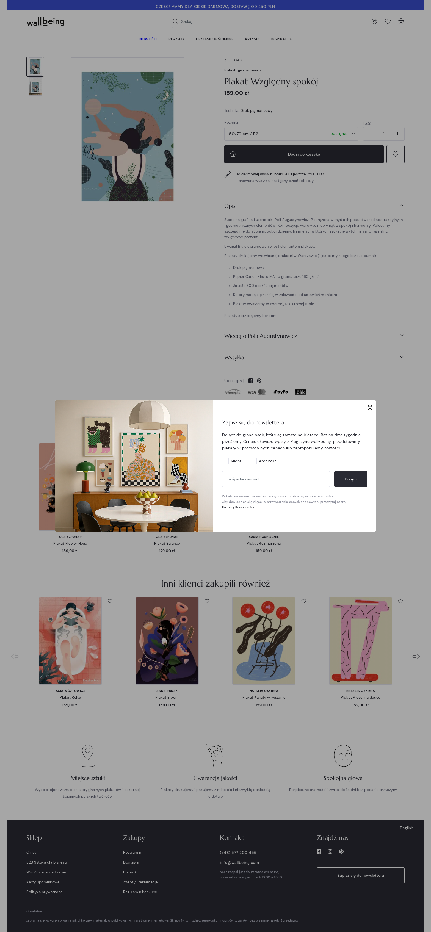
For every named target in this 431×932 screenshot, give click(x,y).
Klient (236, 460)
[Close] (370, 407)
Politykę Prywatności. (238, 507)
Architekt (267, 460)
